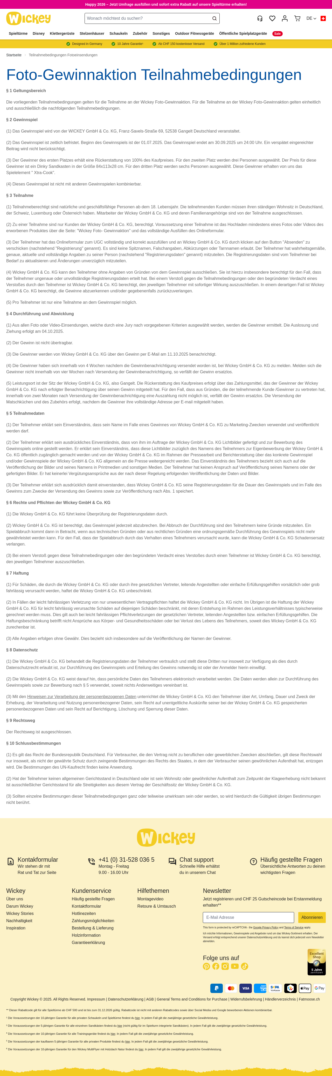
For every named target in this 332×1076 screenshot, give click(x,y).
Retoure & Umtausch (156, 906)
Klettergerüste (62, 33)
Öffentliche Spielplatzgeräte (243, 33)
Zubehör (140, 33)
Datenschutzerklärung (125, 999)
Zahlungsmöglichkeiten (93, 921)
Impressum (96, 999)
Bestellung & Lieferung (93, 928)
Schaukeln (118, 33)
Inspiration (15, 928)
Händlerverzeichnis (280, 999)
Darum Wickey (19, 906)
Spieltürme (18, 33)
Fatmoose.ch (309, 999)
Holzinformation (86, 935)
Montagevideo (150, 899)
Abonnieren (312, 917)
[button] (311, 18)
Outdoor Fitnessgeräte (194, 33)
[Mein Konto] (285, 18)
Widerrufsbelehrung (246, 999)
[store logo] (28, 18)
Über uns (14, 899)
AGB (150, 999)
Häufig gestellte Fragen (93, 899)
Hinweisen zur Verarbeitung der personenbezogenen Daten (81, 696)
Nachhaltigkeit (19, 921)
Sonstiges (161, 33)
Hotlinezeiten (84, 913)
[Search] (214, 18)
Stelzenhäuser (92, 33)
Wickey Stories (20, 913)
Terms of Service (293, 927)
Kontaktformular (86, 906)
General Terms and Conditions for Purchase (192, 999)
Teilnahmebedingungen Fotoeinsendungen (63, 55)
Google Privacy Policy (265, 927)
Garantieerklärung (88, 942)
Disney (39, 33)
